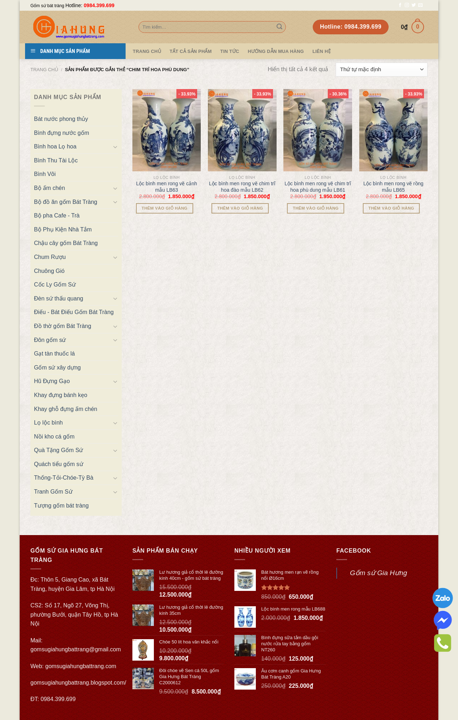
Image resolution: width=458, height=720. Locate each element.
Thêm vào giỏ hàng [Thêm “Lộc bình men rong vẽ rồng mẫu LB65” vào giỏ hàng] (391, 208)
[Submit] (279, 27)
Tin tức (229, 51)
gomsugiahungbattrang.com (80, 666)
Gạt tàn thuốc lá (54, 354)
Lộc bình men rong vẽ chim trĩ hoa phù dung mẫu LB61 (317, 187)
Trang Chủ (147, 51)
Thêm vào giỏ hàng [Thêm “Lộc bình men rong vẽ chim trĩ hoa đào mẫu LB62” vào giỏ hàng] (240, 208)
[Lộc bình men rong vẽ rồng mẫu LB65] (393, 130)
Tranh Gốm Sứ (53, 492)
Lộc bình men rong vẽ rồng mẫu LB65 (393, 187)
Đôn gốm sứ (50, 340)
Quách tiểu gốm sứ (58, 464)
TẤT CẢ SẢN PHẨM (191, 51)
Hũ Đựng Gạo (52, 381)
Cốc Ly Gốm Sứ (55, 284)
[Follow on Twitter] (413, 5)
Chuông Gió (49, 271)
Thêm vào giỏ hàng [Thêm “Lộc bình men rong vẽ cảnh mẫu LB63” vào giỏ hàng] (164, 208)
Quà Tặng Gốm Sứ (58, 450)
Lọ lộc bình (48, 423)
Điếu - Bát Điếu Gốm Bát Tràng (74, 312)
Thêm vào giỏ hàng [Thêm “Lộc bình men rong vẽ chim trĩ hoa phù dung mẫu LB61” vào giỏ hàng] (315, 208)
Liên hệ (321, 51)
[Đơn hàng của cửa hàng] (382, 70)
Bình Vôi (44, 174)
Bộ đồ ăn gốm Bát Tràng (65, 202)
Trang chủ (44, 69)
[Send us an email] (420, 5)
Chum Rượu (50, 257)
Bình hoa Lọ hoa (55, 146)
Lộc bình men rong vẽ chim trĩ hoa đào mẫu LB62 (242, 187)
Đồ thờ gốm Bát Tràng (62, 326)
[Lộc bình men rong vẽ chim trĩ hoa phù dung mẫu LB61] (317, 130)
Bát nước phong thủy (61, 119)
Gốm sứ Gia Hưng (378, 573)
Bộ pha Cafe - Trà (56, 215)
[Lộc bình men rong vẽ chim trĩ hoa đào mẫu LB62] (242, 130)
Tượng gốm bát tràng (61, 506)
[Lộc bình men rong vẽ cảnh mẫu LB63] (166, 130)
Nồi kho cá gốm (54, 437)
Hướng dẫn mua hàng (276, 51)
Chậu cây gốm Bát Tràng (66, 243)
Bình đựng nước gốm (61, 133)
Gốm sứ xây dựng (57, 367)
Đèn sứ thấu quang (58, 298)
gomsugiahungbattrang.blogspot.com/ (78, 683)
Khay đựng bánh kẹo (60, 395)
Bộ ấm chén (49, 188)
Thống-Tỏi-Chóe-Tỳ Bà (63, 478)
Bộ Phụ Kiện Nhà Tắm (63, 229)
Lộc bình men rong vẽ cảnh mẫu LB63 (166, 187)
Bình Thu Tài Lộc (56, 160)
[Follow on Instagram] (407, 5)
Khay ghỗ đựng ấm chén (65, 409)
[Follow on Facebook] (400, 5)
